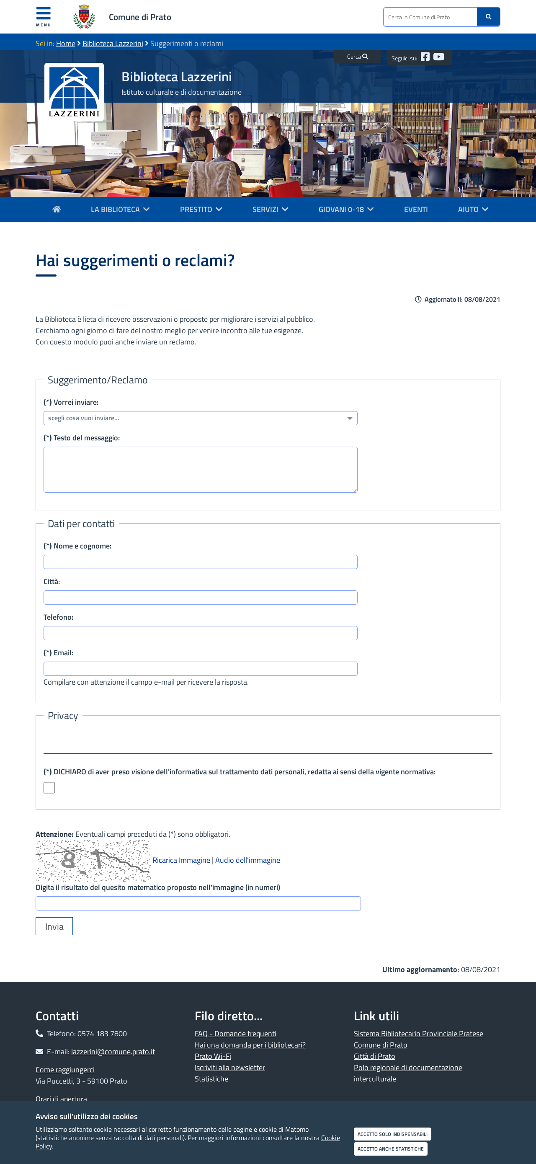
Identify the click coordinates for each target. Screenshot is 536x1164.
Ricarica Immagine (181, 860)
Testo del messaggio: (82, 437)
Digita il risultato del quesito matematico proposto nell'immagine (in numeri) (158, 887)
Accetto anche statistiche (391, 1149)
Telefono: (58, 617)
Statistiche (211, 1078)
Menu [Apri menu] (44, 16)
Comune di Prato (140, 16)
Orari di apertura (61, 1099)
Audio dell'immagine (247, 860)
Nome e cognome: (77, 545)
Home (65, 43)
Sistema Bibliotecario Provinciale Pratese (418, 1033)
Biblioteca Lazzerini (112, 43)
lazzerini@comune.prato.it (113, 1051)
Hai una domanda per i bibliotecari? (250, 1044)
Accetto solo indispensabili (393, 1134)
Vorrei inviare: (71, 402)
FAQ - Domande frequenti (235, 1033)
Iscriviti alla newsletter (230, 1067)
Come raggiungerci (65, 1069)
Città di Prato (374, 1056)
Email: (58, 652)
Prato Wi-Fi (213, 1056)
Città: (52, 581)
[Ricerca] (488, 16)
